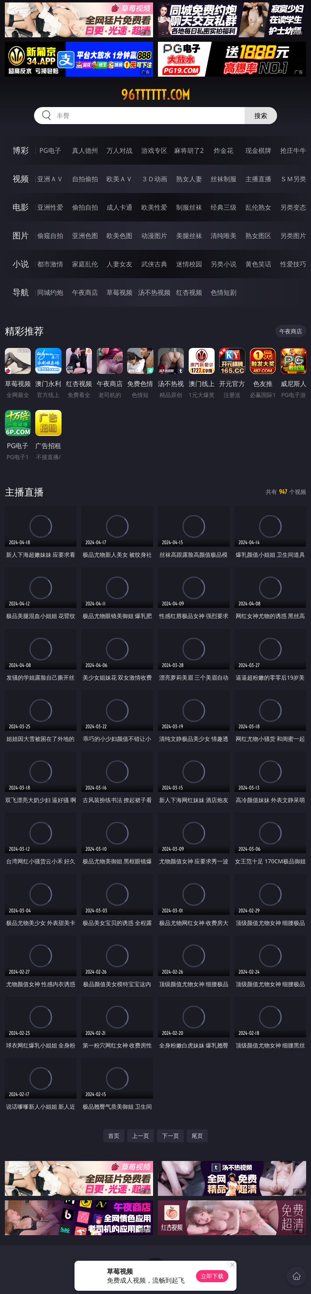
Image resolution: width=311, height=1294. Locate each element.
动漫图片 (154, 235)
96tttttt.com (155, 95)
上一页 (140, 1135)
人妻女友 (119, 264)
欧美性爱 (154, 207)
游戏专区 (154, 150)
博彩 (21, 150)
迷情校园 (189, 264)
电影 (21, 207)
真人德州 (85, 150)
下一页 (170, 1135)
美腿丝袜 (189, 235)
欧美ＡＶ (119, 178)
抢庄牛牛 (293, 150)
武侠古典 (154, 264)
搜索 (260, 115)
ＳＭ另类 (293, 178)
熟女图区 (258, 235)
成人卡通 (119, 207)
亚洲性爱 (50, 207)
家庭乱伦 (85, 264)
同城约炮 (50, 292)
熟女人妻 (189, 178)
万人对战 (119, 150)
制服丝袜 (189, 207)
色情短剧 (223, 292)
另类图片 (293, 235)
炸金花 (223, 150)
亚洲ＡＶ (50, 178)
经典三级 (223, 207)
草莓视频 (119, 292)
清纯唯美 (223, 235)
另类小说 (223, 264)
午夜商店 (85, 292)
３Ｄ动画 (154, 178)
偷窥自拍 (50, 235)
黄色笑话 (258, 264)
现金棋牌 (258, 150)
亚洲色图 (85, 235)
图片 (21, 235)
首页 (113, 1135)
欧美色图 (119, 235)
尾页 (197, 1135)
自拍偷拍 (85, 178)
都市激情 (50, 264)
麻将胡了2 (189, 150)
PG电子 (50, 150)
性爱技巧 (293, 264)
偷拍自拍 (85, 207)
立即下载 (212, 1276)
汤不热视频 (154, 292)
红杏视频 (189, 292)
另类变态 (293, 207)
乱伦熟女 (258, 207)
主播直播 (258, 178)
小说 (21, 263)
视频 (21, 178)
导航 (21, 292)
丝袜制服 (223, 178)
